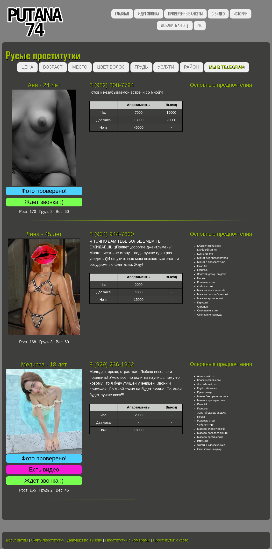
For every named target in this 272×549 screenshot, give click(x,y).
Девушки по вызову (84, 540)
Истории (240, 14)
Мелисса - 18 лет (44, 364)
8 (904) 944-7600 (111, 234)
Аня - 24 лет (44, 85)
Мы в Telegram (227, 67)
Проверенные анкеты (185, 14)
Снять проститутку (47, 540)
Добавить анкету (175, 25)
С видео (218, 14)
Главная (122, 14)
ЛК (200, 25)
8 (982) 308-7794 (111, 85)
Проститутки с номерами (127, 540)
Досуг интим (17, 540)
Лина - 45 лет (44, 234)
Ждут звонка (148, 14)
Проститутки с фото (170, 540)
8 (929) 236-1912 (111, 364)
